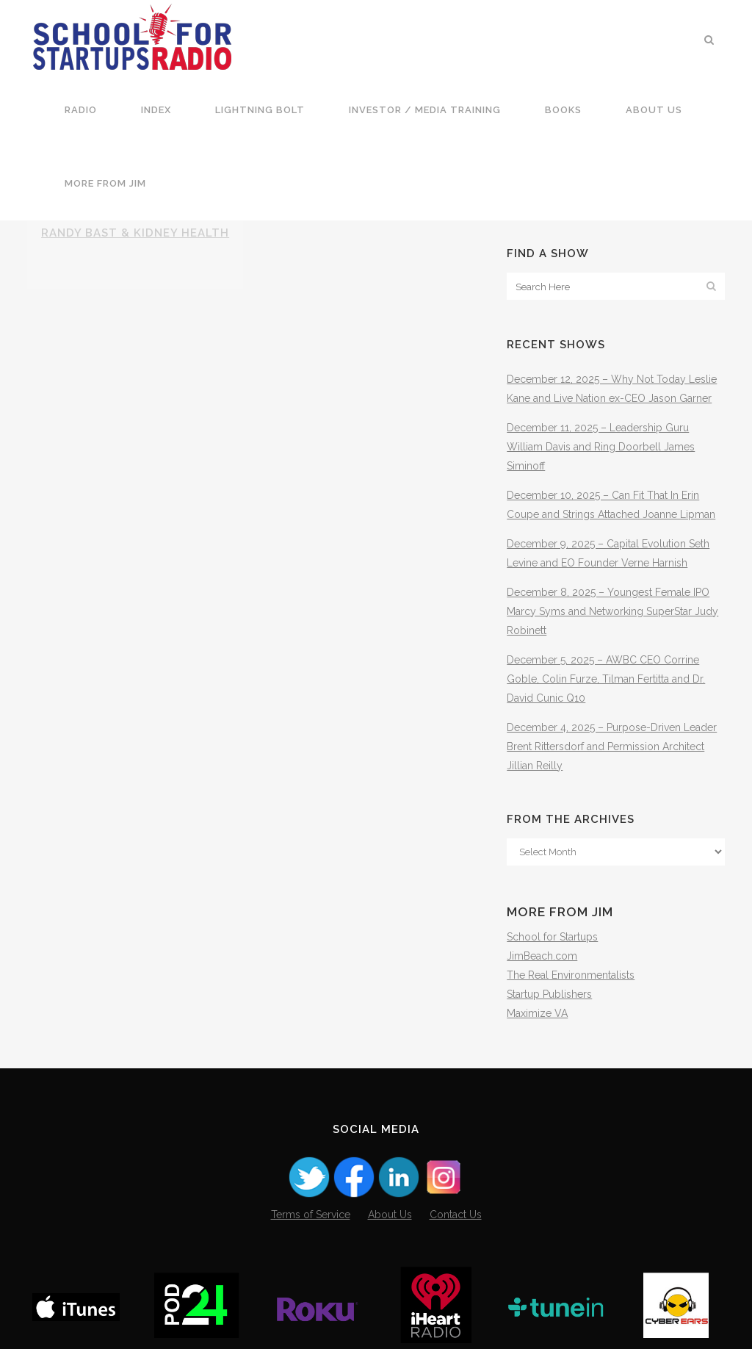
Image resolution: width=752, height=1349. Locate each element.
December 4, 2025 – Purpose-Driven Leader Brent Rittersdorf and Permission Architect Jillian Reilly (612, 746)
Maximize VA (537, 1013)
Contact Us (456, 1214)
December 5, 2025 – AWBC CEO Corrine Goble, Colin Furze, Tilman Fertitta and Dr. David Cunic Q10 (606, 679)
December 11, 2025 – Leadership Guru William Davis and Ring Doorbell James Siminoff (601, 447)
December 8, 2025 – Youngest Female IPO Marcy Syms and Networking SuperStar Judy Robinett (612, 611)
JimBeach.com (542, 956)
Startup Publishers (549, 994)
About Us (390, 1214)
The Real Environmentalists (570, 975)
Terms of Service (310, 1214)
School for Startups (552, 937)
